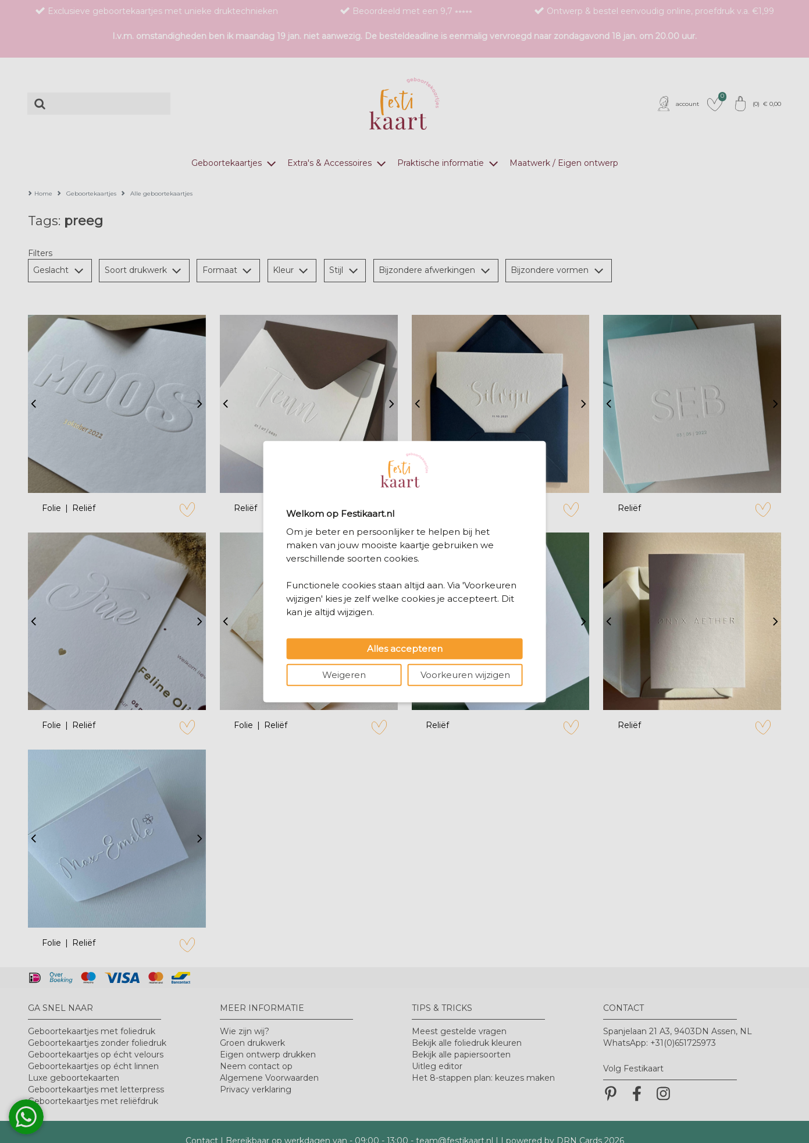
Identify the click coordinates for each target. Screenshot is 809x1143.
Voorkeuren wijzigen (465, 674)
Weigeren (344, 674)
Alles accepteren (405, 648)
